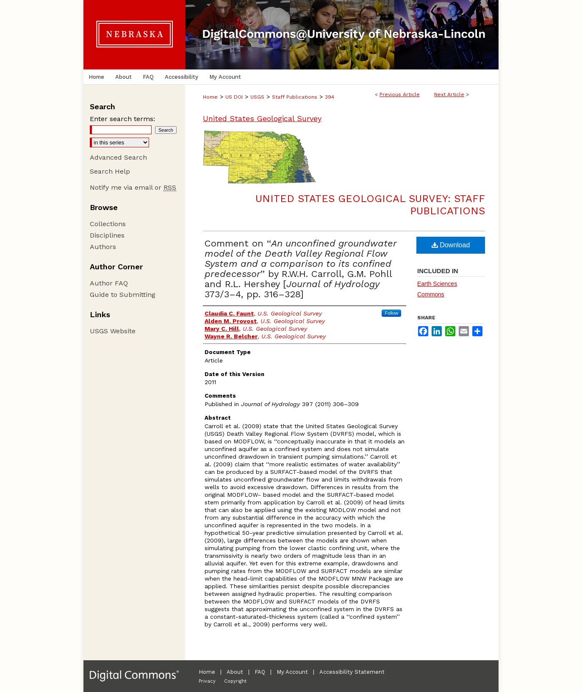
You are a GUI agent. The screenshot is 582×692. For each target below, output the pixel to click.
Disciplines (107, 235)
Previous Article (400, 94)
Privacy (207, 681)
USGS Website (113, 331)
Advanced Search (118, 157)
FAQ (260, 672)
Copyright (235, 681)
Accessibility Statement (352, 672)
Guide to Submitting (122, 295)
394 (329, 97)
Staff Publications (294, 97)
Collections (108, 224)
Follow (391, 313)
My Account (292, 672)
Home (210, 97)
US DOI (234, 97)
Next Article (449, 94)
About (235, 672)
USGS (257, 97)
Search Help (110, 171)
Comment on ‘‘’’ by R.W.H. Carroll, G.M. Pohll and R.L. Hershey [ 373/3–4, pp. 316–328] (300, 268)
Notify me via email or (133, 187)
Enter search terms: (122, 119)
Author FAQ (109, 283)
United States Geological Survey (262, 118)
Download (451, 245)
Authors (103, 247)
